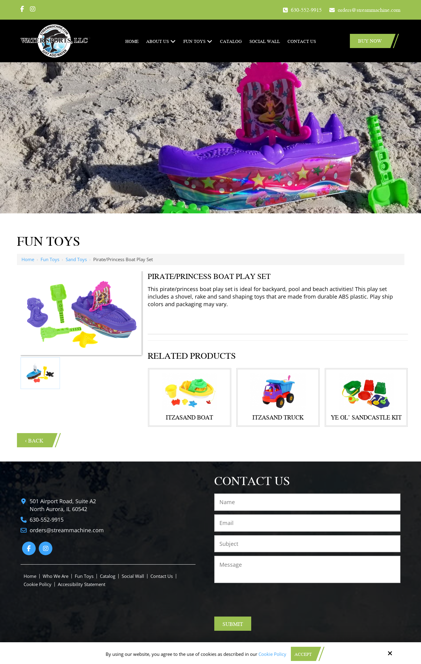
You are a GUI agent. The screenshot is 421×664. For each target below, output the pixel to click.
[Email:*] (307, 523)
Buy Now (370, 40)
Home (27, 259)
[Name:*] (307, 502)
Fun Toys (50, 259)
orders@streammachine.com (369, 9)
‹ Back (34, 440)
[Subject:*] (307, 543)
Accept (303, 654)
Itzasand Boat (189, 417)
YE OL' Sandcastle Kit (366, 417)
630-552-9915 (306, 9)
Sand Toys (76, 259)
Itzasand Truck (278, 417)
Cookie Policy (272, 654)
